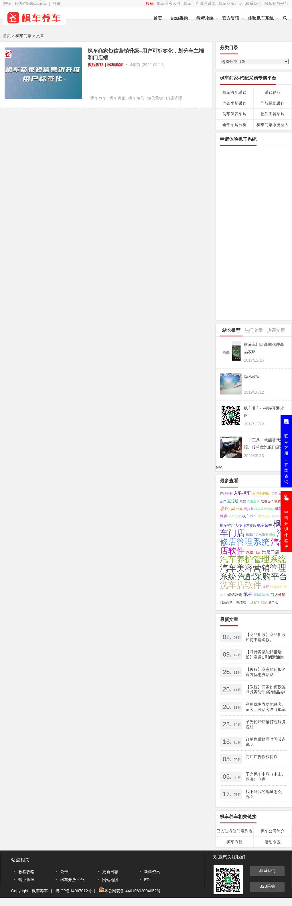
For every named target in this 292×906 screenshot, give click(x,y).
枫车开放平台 (276, 3)
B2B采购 (179, 18)
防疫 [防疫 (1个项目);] (264, 602)
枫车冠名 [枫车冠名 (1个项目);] (264, 516)
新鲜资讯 (152, 871)
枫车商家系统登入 (273, 124)
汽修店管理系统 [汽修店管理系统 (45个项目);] (252, 537)
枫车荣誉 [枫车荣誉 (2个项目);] (264, 525)
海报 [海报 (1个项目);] (266, 586)
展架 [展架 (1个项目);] (243, 501)
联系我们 (253, 3)
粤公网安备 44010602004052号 (132, 891)
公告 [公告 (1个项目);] (275, 493)
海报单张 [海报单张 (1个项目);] (276, 586)
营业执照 (26, 879)
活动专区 (273, 842)
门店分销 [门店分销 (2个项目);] (278, 594)
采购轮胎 (273, 92)
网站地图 (110, 879)
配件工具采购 (273, 114)
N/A (219, 467)
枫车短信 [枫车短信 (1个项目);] (249, 525)
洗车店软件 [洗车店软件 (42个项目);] (240, 585)
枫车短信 (136, 98)
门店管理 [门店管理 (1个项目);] (240, 602)
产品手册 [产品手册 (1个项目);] (226, 493)
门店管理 (174, 98)
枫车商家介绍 (230, 3)
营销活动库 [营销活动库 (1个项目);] (261, 594)
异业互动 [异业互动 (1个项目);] (253, 501)
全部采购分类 (234, 124)
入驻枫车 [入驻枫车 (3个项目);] (242, 493)
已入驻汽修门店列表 (234, 831)
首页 (157, 18)
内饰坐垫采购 (234, 103)
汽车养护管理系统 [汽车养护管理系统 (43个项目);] (253, 559)
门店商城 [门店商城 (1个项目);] (226, 602)
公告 (64, 871)
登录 (57, 3)
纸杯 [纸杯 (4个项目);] (247, 594)
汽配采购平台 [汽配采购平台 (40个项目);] (262, 576)
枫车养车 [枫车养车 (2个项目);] (249, 516)
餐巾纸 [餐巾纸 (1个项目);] (273, 602)
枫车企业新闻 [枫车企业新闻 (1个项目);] (263, 509)
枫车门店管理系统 (200, 3)
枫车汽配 (234, 842)
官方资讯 (230, 18)
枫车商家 (115, 64)
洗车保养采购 (234, 114)
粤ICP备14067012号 (74, 891)
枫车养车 (98, 98)
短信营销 (155, 98)
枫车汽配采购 (234, 92)
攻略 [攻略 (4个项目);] (224, 508)
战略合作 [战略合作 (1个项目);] (267, 501)
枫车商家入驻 (169, 3)
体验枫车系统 (261, 18)
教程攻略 (205, 18)
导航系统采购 (273, 103)
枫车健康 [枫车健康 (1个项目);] (234, 516)
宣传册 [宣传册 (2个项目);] (232, 501)
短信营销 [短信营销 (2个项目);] (234, 594)
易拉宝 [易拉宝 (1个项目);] (248, 509)
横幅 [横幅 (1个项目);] (272, 534)
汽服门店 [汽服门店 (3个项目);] (270, 552)
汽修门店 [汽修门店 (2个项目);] (253, 552)
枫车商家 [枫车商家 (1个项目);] (278, 516)
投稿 (150, 3)
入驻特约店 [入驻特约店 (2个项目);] (261, 493)
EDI (147, 879)
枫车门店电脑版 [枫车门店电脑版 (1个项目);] (257, 534)
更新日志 (110, 871)
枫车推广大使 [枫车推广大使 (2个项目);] (231, 525)
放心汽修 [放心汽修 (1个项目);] (236, 509)
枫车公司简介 (273, 831)
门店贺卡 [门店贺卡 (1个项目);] (253, 602)
